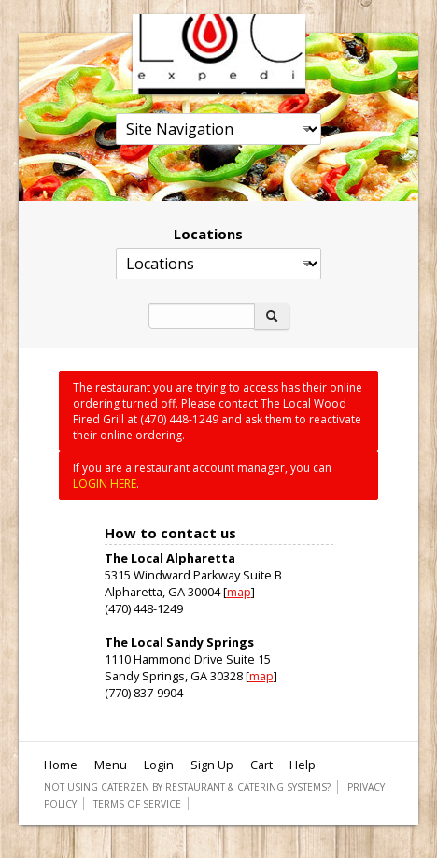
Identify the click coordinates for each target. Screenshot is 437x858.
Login (159, 764)
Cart (261, 764)
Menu (110, 764)
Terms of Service (137, 803)
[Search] (201, 316)
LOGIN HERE (104, 484)
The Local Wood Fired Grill (219, 54)
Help (302, 764)
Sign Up (211, 764)
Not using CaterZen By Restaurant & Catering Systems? (187, 787)
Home (61, 764)
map (239, 591)
